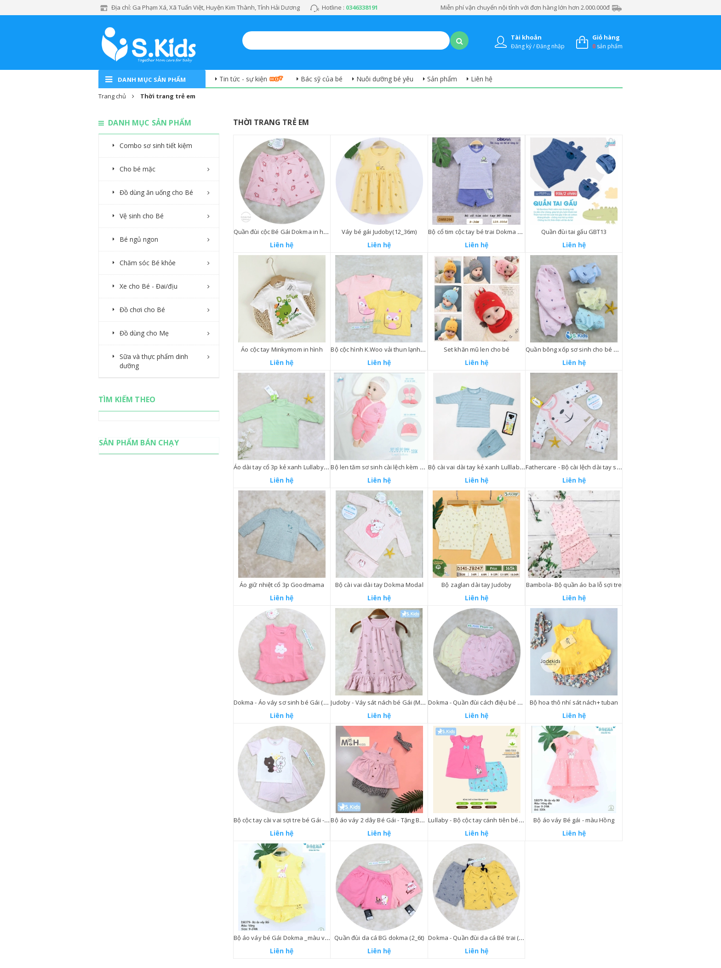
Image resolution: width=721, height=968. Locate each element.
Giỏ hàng (606, 37)
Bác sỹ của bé (322, 78)
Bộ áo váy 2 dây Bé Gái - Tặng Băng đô (385, 820)
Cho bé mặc (137, 169)
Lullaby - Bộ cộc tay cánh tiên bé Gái (479, 820)
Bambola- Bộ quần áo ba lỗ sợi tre (574, 585)
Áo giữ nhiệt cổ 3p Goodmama (282, 585)
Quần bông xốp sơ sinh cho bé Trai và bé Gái (589, 349)
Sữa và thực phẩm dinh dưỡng (154, 361)
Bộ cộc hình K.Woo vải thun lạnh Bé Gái (386, 349)
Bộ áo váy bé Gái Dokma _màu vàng (285, 938)
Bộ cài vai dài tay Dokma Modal (379, 585)
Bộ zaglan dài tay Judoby (476, 585)
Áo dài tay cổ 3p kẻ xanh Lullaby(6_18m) (289, 467)
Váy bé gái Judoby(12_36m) (379, 232)
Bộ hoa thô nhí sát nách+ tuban (574, 702)
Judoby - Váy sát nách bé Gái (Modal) (383, 702)
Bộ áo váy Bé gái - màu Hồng (573, 820)
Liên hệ (481, 78)
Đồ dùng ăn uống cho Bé (156, 192)
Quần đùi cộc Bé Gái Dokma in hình (283, 232)
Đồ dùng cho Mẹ (144, 333)
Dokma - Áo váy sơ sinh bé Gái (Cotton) (288, 702)
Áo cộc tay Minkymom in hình (282, 349)
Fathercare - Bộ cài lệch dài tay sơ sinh (580, 467)
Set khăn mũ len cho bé (477, 349)
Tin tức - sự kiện (243, 78)
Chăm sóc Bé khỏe (148, 262)
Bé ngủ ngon (139, 239)
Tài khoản (526, 37)
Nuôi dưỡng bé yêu (384, 78)
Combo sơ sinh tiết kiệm (156, 145)
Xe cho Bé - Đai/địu (148, 286)
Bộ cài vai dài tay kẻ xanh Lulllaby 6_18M (485, 467)
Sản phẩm (442, 78)
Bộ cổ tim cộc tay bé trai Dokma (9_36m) (483, 232)
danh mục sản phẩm (152, 79)
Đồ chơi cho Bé (142, 309)
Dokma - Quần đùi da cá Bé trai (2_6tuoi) (484, 938)
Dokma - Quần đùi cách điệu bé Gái (477, 702)
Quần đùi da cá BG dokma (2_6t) (379, 938)
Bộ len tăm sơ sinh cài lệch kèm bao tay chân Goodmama (411, 467)
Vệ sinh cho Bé (142, 215)
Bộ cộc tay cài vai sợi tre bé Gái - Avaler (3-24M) (300, 820)
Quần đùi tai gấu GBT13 (574, 232)
